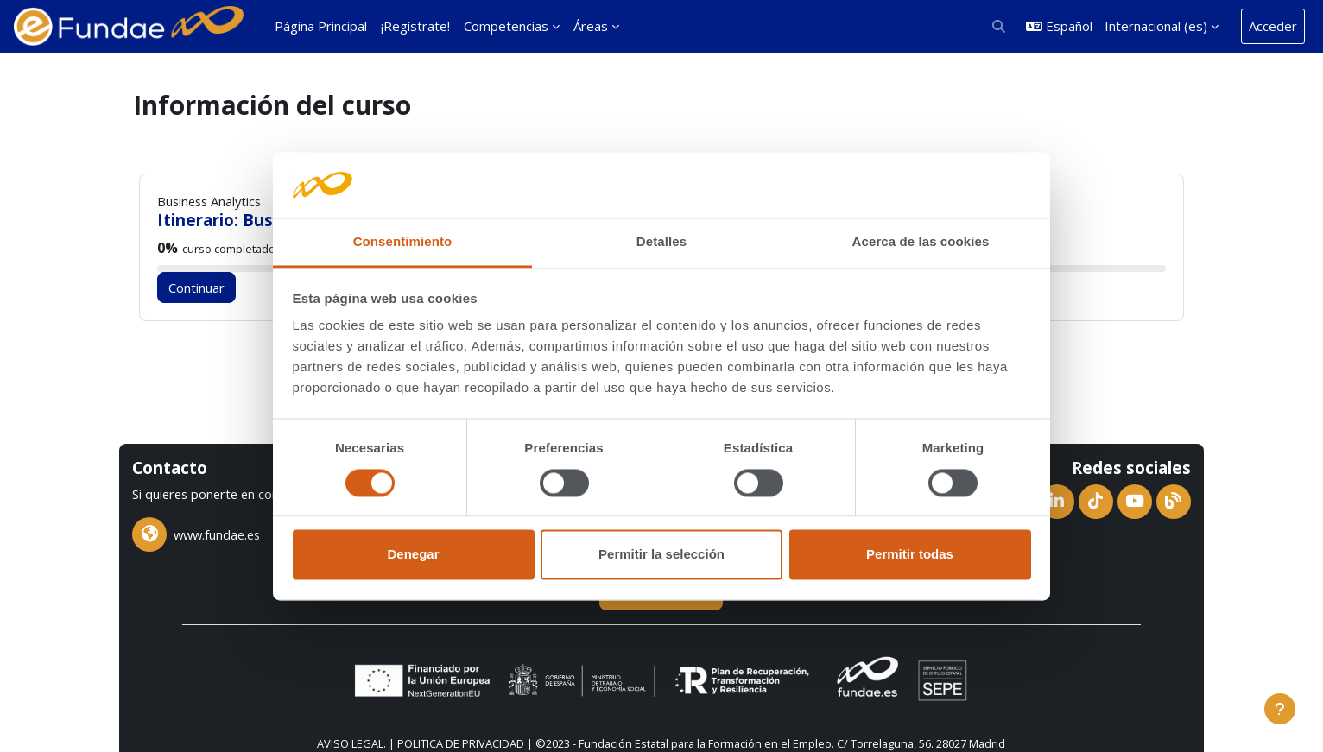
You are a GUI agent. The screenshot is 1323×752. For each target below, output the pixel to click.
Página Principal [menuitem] (321, 26)
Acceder (1273, 26)
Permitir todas (909, 554)
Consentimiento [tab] (403, 242)
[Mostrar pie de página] (1279, 708)
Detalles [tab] (661, 242)
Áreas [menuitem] (590, 26)
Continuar (212, 287)
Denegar (413, 554)
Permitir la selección (661, 554)
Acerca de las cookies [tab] (921, 242)
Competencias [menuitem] (506, 26)
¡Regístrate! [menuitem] (415, 26)
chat (160, 488)
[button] (1000, 26)
